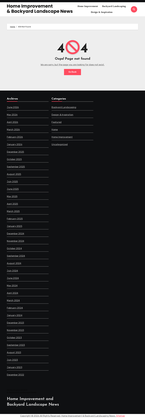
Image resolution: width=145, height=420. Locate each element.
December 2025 (15, 152)
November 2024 (15, 241)
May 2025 (12, 196)
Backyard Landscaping (114, 6)
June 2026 (13, 107)
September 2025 (16, 166)
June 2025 (13, 189)
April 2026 (12, 122)
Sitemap (120, 416)
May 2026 (12, 114)
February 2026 (15, 137)
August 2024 (14, 263)
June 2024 (13, 278)
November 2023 (15, 330)
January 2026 (14, 144)
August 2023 (14, 352)
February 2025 (15, 218)
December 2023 (15, 322)
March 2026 (13, 129)
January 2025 (14, 226)
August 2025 (14, 174)
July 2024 (12, 270)
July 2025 (12, 181)
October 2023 (14, 337)
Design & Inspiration (101, 12)
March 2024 (13, 300)
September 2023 (16, 345)
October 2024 (14, 248)
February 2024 (15, 308)
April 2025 (12, 204)
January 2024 (14, 315)
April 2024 (12, 293)
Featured (57, 122)
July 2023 (12, 360)
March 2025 (13, 211)
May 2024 (12, 285)
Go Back (72, 72)
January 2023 (14, 367)
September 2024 (16, 256)
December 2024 (15, 233)
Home (55, 129)
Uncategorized (60, 144)
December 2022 (15, 374)
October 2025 (14, 159)
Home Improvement (87, 6)
